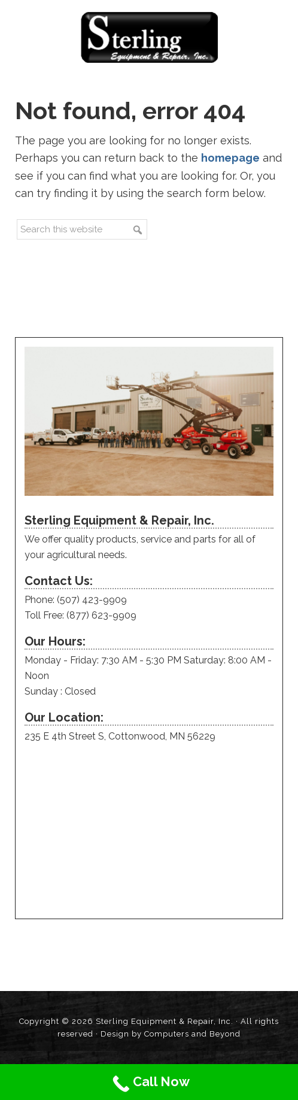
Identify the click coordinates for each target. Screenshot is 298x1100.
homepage (230, 157)
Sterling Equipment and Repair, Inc (149, 37)
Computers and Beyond (192, 1033)
